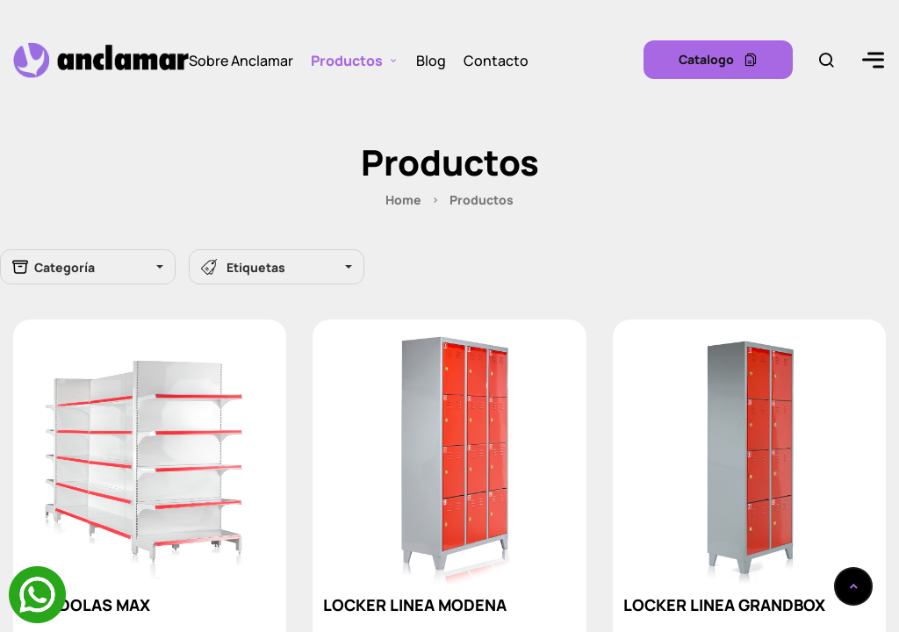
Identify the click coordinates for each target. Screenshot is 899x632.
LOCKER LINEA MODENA (415, 604)
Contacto (496, 59)
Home (403, 199)
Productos (347, 59)
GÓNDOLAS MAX (87, 604)
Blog (431, 59)
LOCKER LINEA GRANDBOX (724, 604)
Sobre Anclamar (241, 59)
